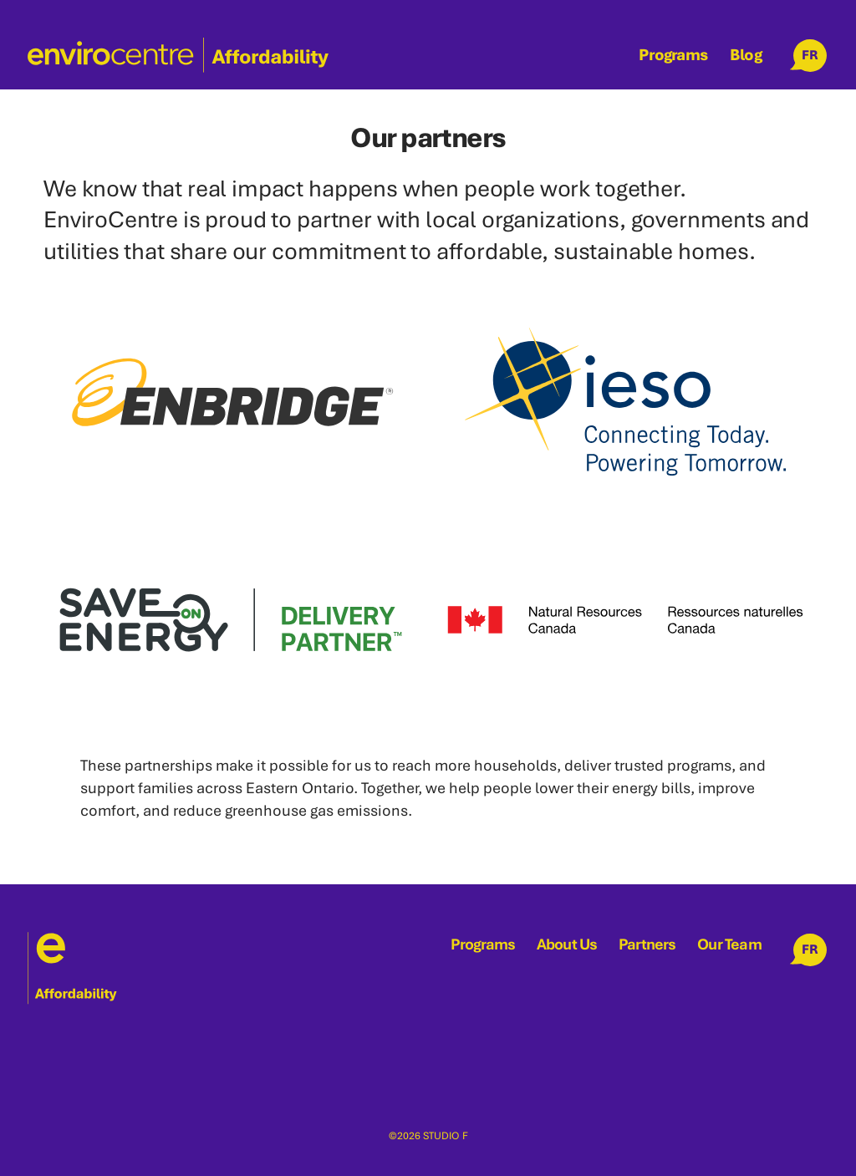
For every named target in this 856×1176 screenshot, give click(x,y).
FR (810, 55)
